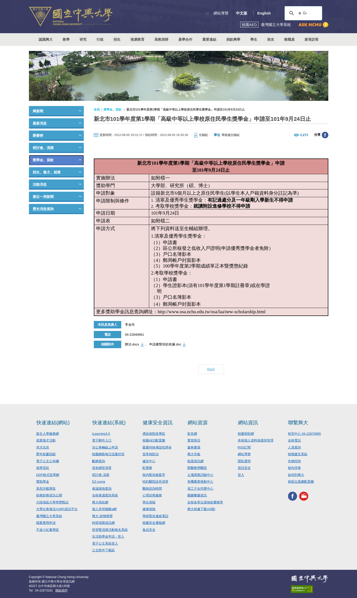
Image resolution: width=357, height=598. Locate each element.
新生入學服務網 (47, 434)
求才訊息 (42, 447)
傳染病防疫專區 (153, 434)
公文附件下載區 (103, 550)
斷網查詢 (98, 461)
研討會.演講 (100, 475)
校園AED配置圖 (153, 440)
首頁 (97, 109)
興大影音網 (303, 496)
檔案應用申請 (46, 523)
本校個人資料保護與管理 (255, 440)
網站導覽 (221, 13)
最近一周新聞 (43, 197)
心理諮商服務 (152, 495)
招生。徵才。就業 (47, 172)
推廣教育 (137, 39)
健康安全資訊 (158, 422)
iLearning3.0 (101, 434)
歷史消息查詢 (43, 209)
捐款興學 (233, 39)
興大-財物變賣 (102, 516)
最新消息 (40, 123)
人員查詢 (294, 447)
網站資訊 (248, 422)
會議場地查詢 (102, 488)
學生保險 (148, 502)
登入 (241, 475)
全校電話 (294, 440)
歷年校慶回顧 (46, 454)
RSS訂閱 (244, 447)
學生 (253, 39)
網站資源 (198, 422)
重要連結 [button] (209, 39)
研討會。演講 (43, 148)
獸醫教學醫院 (197, 468)
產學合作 (185, 39)
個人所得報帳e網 (104, 509)
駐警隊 (147, 468)
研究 (83, 39)
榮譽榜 (38, 136)
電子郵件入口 (102, 440)
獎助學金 (42, 481)
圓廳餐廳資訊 (197, 495)
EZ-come (98, 481)
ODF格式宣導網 (47, 475)
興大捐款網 (100, 502)
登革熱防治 (150, 454)
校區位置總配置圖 (301, 481)
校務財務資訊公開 (49, 495)
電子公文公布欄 (47, 461)
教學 (66, 39)
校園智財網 (246, 434)
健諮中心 (148, 461)
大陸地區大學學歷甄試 (52, 502)
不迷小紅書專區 (47, 530)
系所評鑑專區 (46, 488)
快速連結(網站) (53, 422)
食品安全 (148, 530)
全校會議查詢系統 (105, 495)
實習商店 (193, 440)
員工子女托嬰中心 (200, 488)
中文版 (241, 13)
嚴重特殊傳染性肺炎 (157, 447)
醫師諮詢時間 (152, 488)
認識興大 (46, 39)
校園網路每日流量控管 (108, 454)
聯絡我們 (61, 590)
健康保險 (148, 509)
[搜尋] (303, 13)
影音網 (192, 434)
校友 (270, 39)
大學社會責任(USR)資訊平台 (57, 509)
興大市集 (193, 454)
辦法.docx (132, 344)
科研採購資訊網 (103, 523)
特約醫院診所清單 (155, 481)
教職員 (289, 39)
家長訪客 (312, 39)
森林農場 (193, 447)
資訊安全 (244, 468)
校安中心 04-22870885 (304, 434)
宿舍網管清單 (102, 468)
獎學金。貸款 (43, 160)
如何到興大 (296, 475)
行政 (100, 39)
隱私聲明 (244, 461)
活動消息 (40, 184)
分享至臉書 (325, 135)
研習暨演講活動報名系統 (110, 530)
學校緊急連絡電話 (155, 516)
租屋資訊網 (195, 461)
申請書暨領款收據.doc (165, 344)
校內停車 (294, 468)
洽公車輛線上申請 (105, 447)
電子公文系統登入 (105, 543)
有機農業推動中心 (200, 481)
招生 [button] (117, 39)
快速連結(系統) (108, 422)
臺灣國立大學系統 (49, 516)
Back (211, 369)
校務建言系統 (297, 454)
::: (207, 13)
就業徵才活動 (46, 440)
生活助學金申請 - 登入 (108, 536)
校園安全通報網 (153, 523)
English (264, 13)
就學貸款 (42, 468)
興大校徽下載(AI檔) (201, 509)
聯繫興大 (298, 422)
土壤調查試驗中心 (200, 475)
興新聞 (38, 111)
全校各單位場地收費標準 (205, 502)
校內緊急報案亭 (153, 475)
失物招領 (294, 461)
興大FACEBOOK (292, 496)
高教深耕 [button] (161, 39)
